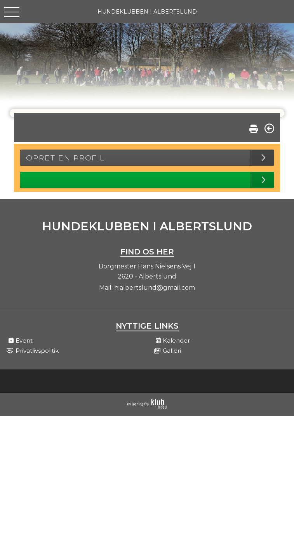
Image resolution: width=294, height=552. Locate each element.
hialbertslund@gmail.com (154, 287)
